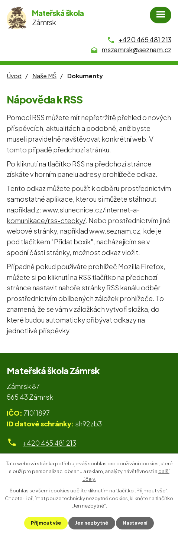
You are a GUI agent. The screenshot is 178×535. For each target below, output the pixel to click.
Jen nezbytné (92, 523)
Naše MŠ (44, 76)
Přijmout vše (46, 523)
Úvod (14, 76)
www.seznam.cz (114, 231)
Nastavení (135, 523)
